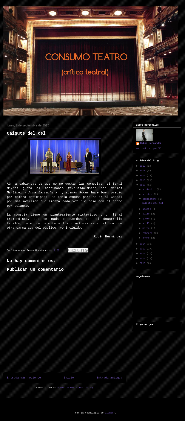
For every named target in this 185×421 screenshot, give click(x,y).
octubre (148, 194)
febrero (148, 233)
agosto (147, 209)
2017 (143, 175)
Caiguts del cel (26, 133)
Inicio (69, 377)
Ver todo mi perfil (149, 148)
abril (146, 223)
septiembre (150, 199)
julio (146, 214)
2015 (143, 185)
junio (146, 218)
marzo (146, 228)
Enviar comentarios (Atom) (75, 387)
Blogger (110, 413)
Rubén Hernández (151, 143)
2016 (143, 180)
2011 (143, 258)
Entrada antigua (109, 377)
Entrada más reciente (24, 377)
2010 (143, 263)
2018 (143, 170)
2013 (143, 249)
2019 (143, 166)
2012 (143, 253)
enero (146, 238)
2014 (143, 244)
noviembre (149, 189)
